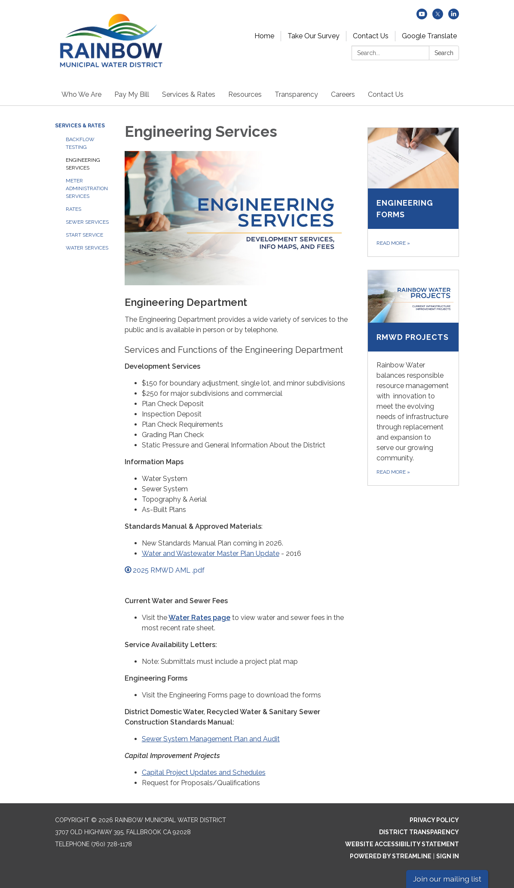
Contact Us (371, 36)
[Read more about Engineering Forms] (413, 192)
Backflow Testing (80, 143)
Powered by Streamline (390, 856)
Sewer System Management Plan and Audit (211, 739)
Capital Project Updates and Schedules (204, 772)
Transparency (296, 94)
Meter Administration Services (87, 188)
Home (264, 36)
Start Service (84, 235)
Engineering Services (83, 164)
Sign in (447, 856)
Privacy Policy (434, 820)
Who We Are (81, 94)
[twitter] (437, 17)
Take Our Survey (314, 36)
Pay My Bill (131, 94)
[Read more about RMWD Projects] (413, 378)
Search (443, 52)
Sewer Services (87, 222)
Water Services (87, 248)
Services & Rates (188, 94)
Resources (245, 94)
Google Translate (429, 36)
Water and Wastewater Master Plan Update (210, 553)
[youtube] (421, 17)
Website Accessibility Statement (402, 844)
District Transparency (419, 832)
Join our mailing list (447, 878)
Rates (73, 209)
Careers (343, 94)
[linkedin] (453, 17)
